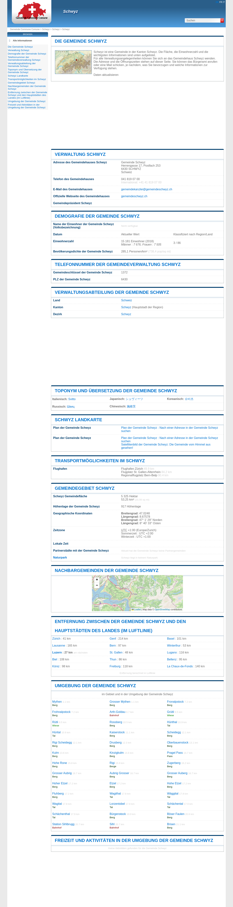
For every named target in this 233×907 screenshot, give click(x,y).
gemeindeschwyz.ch (134, 196)
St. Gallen (116, 652)
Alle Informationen (22, 40)
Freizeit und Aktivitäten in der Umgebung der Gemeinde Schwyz (134, 840)
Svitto (72, 399)
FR (220, 2)
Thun (113, 659)
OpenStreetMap (162, 609)
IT (224, 2)
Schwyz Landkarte (78, 419)
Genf (113, 638)
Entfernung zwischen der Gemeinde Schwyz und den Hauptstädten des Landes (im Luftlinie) (27, 95)
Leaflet (136, 609)
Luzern (57, 652)
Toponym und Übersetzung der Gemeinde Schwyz (116, 390)
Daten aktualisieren (106, 74)
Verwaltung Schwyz (80, 154)
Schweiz (126, 300)
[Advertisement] (137, 115)
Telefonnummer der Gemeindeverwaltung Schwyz (118, 264)
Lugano (172, 652)
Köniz (56, 666)
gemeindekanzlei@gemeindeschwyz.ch (146, 189)
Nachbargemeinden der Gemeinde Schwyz (106, 570)
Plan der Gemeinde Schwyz (139, 427)
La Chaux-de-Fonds (180, 666)
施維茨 (131, 406)
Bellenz (172, 659)
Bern (113, 645)
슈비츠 (189, 398)
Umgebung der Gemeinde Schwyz (95, 685)
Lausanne (58, 645)
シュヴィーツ (134, 398)
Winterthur (174, 645)
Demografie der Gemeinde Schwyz (97, 216)
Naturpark (60, 557)
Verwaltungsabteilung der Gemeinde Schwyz (112, 292)
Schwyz (70, 11)
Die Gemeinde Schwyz (81, 41)
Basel (170, 638)
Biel (54, 659)
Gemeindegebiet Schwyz (84, 488)
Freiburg (115, 666)
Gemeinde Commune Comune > (26, 29)
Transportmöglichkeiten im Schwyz (100, 460)
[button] (97, 580)
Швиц (70, 406)
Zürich (56, 638)
